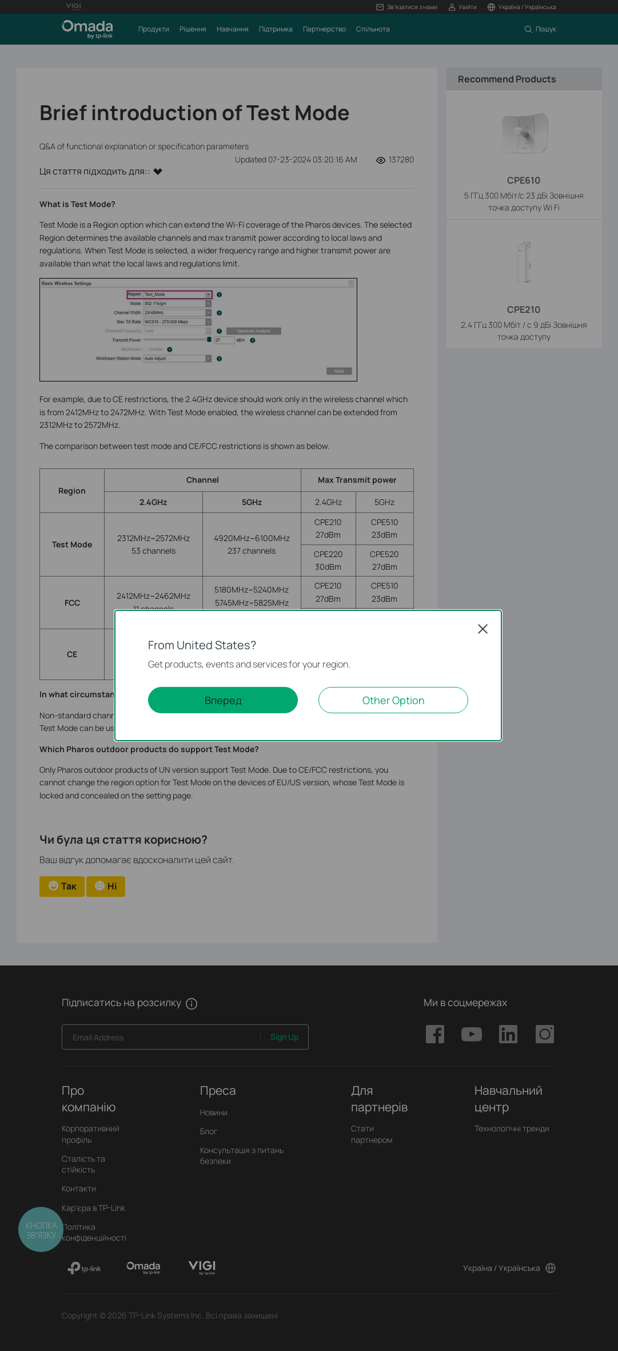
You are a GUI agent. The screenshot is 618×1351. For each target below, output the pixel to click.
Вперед (223, 700)
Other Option (393, 700)
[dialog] (309, 675)
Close (483, 628)
